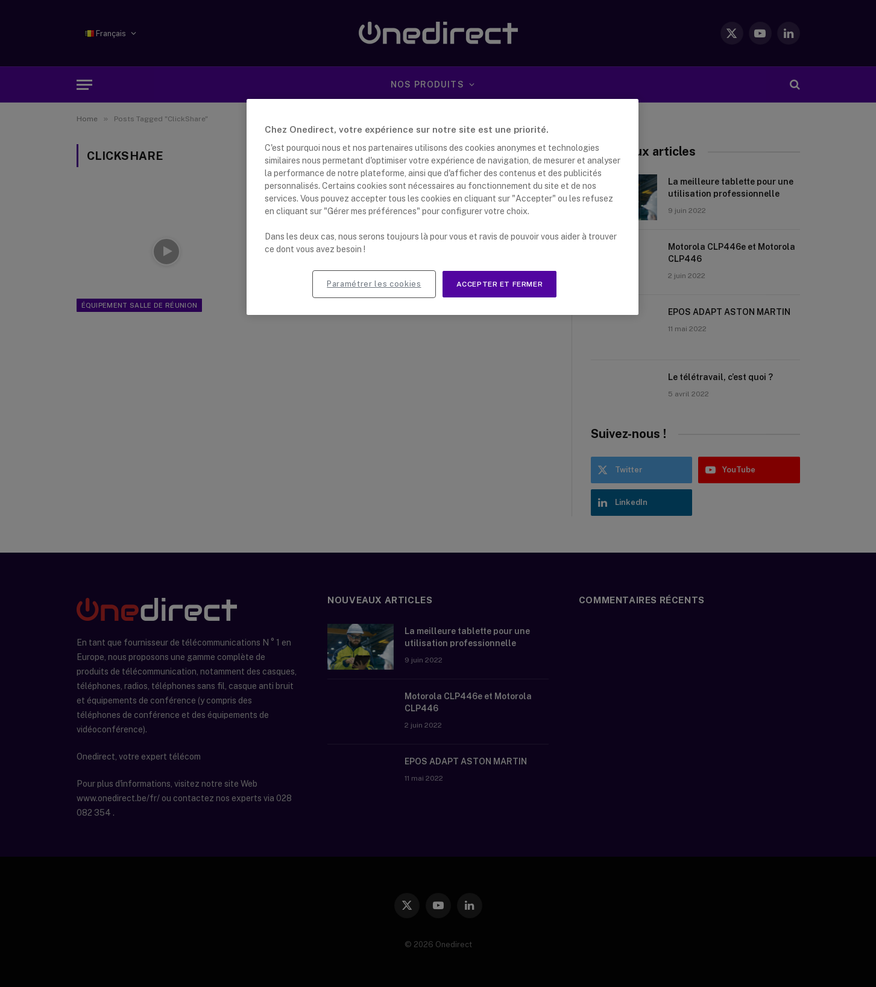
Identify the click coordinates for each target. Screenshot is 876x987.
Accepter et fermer (499, 284)
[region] (442, 207)
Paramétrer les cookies (374, 283)
